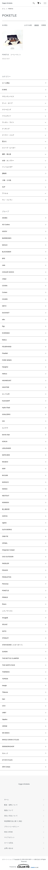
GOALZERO (6, 414)
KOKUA (4, 441)
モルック (5, 753)
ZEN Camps (6, 767)
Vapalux (4, 719)
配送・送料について (11, 805)
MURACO (5, 482)
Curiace (4, 292)
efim (3, 319)
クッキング (6, 128)
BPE (3, 258)
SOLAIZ (4, 624)
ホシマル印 (6, 394)
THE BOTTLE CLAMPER (10, 658)
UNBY (4, 712)
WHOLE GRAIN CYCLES (10, 740)
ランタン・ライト (8, 122)
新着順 (43, 25)
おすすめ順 (28, 25)
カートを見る (8, 843)
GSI (3, 421)
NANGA (4, 489)
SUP (3, 187)
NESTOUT (5, 496)
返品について (8, 810)
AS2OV (4, 231)
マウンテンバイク (8, 96)
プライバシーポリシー (11, 826)
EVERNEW (6, 333)
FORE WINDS (7, 360)
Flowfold (5, 353)
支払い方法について (11, 816)
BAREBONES (6, 238)
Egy (3, 326)
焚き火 (4, 141)
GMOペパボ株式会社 (34, 859)
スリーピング (6, 109)
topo (3, 699)
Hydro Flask (6, 407)
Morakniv (5, 462)
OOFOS (5, 516)
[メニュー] (45, 3)
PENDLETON (6, 577)
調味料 (4, 173)
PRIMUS (5, 597)
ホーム (3, 8)
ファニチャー (6, 116)
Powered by (24, 866)
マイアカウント (9, 837)
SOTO (4, 631)
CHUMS (5, 299)
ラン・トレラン (7, 200)
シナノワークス (7, 611)
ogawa (4, 523)
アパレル (5, 193)
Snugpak (5, 618)
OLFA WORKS (7, 529)
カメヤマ (5, 428)
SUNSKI (5, 651)
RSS (5, 832)
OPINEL (5, 543)
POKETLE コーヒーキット (11, 54)
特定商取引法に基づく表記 (13, 821)
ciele (3, 265)
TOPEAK (5, 679)
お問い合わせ (8, 848)
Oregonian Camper (8, 550)
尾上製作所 (6, 509)
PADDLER (5, 563)
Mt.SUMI (5, 475)
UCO (3, 706)
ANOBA (4, 218)
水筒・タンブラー (8, 160)
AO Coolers (6, 224)
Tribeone (5, 692)
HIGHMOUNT (6, 380)
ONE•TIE (5, 536)
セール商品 (6, 83)
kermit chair (6, 435)
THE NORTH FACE (8, 665)
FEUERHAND (6, 346)
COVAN (4, 285)
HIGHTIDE (5, 387)
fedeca (4, 340)
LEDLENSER (6, 448)
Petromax (5, 584)
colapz (4, 279)
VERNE (4, 726)
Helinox (4, 374)
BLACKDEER (6, 252)
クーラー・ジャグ (8, 135)
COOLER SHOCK (8, 272)
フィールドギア (7, 167)
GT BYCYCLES (7, 760)
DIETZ (4, 306)
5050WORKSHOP (8, 746)
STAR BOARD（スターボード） (12, 645)
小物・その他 (6, 180)
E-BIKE (4, 89)
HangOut (5, 367)
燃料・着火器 (6, 154)
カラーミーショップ (8, 859)
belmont (4, 245)
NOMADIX (5, 502)
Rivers (4, 604)
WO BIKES (5, 733)
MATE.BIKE (6, 455)
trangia (4, 685)
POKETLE (10, 8)
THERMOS (6, 672)
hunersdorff (6, 401)
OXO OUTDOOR (7, 556)
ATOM (10, 832)
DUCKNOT (5, 313)
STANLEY (5, 638)
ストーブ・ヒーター (8, 148)
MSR (3, 468)
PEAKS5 (5, 570)
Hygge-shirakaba (7, 3)
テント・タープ (7, 103)
